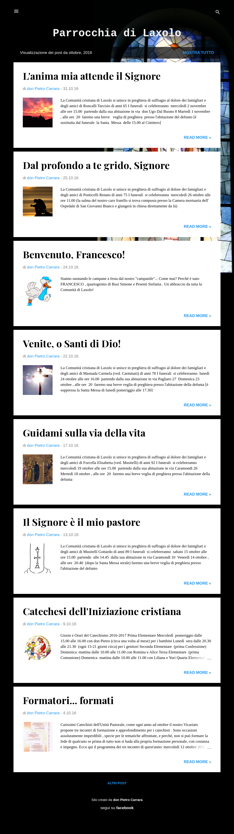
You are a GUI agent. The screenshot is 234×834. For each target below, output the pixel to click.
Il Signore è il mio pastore (81, 521)
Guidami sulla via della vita (84, 432)
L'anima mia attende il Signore (91, 75)
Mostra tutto (198, 52)
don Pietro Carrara (128, 800)
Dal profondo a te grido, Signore (96, 165)
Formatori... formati (68, 700)
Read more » (197, 137)
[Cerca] (218, 13)
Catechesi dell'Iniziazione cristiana (102, 611)
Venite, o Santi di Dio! (72, 343)
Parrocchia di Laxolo (117, 33)
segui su (117, 808)
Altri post (117, 783)
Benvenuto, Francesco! (74, 254)
